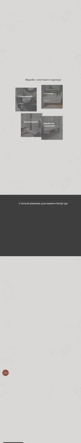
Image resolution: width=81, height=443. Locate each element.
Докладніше (18, 103)
